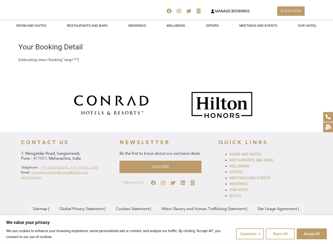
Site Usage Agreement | (252, 209)
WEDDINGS (143, 25)
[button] (291, 11)
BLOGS (235, 196)
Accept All (312, 234)
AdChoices (284, 209)
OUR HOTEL (290, 25)
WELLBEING (175, 25)
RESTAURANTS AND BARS (98, 25)
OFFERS (206, 25)
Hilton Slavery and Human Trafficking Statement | (186, 209)
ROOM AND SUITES (48, 25)
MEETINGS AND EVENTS (247, 25)
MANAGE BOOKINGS (230, 11)
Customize (248, 234)
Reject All (280, 234)
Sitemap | (46, 209)
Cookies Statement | (122, 209)
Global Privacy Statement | (79, 209)
